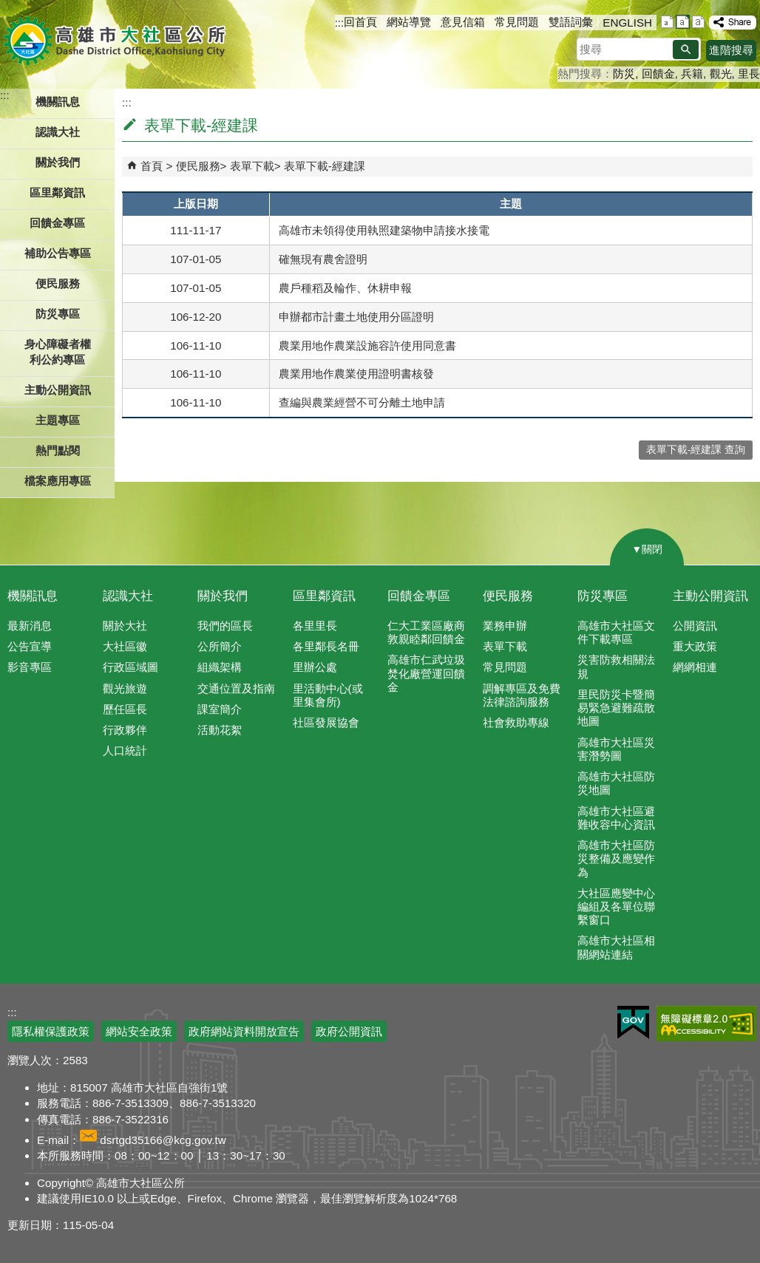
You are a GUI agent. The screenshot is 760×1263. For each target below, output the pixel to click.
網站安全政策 (139, 1031)
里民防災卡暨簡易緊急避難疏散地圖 (616, 707)
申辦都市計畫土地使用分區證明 (356, 316)
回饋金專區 (57, 223)
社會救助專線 (516, 722)
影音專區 (29, 667)
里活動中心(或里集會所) (328, 695)
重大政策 (695, 646)
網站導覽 (409, 22)
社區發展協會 (326, 722)
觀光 (721, 73)
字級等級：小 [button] (667, 22)
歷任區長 (125, 709)
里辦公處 (315, 667)
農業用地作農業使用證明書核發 (356, 373)
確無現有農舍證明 (323, 259)
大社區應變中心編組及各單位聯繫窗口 (616, 906)
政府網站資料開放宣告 (244, 1031)
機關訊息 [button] (57, 101)
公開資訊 (695, 625)
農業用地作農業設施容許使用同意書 (367, 345)
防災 (624, 73)
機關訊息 (32, 596)
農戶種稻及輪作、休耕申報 (345, 288)
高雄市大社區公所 (116, 40)
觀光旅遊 (125, 688)
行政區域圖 (130, 667)
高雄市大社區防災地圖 (616, 783)
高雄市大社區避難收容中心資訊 (616, 818)
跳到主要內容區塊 (7, 7)
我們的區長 (225, 625)
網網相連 (695, 667)
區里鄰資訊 (324, 596)
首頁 (151, 166)
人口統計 (125, 750)
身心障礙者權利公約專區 (57, 352)
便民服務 (198, 166)
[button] (686, 49)
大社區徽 (125, 646)
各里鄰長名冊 (326, 646)
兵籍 (692, 73)
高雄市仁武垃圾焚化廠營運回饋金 (426, 672)
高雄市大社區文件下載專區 (616, 632)
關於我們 (222, 596)
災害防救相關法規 (616, 666)
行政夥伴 (125, 730)
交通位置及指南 (236, 688)
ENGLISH (627, 22)
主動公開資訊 (710, 596)
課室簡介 (219, 709)
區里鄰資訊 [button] (57, 192)
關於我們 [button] (57, 162)
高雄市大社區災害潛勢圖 (616, 749)
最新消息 (29, 625)
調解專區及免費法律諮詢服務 (521, 695)
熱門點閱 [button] (57, 450)
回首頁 (360, 22)
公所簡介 (219, 646)
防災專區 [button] (57, 313)
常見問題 (517, 22)
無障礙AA (706, 1023)
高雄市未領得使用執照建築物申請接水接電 (384, 230)
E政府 (633, 1022)
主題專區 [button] (57, 420)
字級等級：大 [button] (698, 22)
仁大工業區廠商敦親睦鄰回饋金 (426, 632)
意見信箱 (463, 22)
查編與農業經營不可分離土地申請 (362, 402)
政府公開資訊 (349, 1031)
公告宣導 (29, 646)
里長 (749, 73)
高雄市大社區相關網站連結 (616, 947)
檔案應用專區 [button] (57, 480)
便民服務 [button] (57, 283)
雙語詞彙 (571, 22)
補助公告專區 (57, 253)
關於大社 (125, 625)
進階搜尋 (731, 50)
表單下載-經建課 (324, 166)
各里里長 (315, 625)
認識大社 (128, 596)
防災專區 (602, 596)
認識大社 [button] (57, 132)
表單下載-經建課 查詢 (695, 449)
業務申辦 (505, 625)
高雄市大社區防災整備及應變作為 (616, 858)
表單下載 (252, 166)
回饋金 (658, 73)
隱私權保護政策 (50, 1031)
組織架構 (219, 667)
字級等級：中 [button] (683, 22)
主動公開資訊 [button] (57, 390)
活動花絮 (219, 730)
